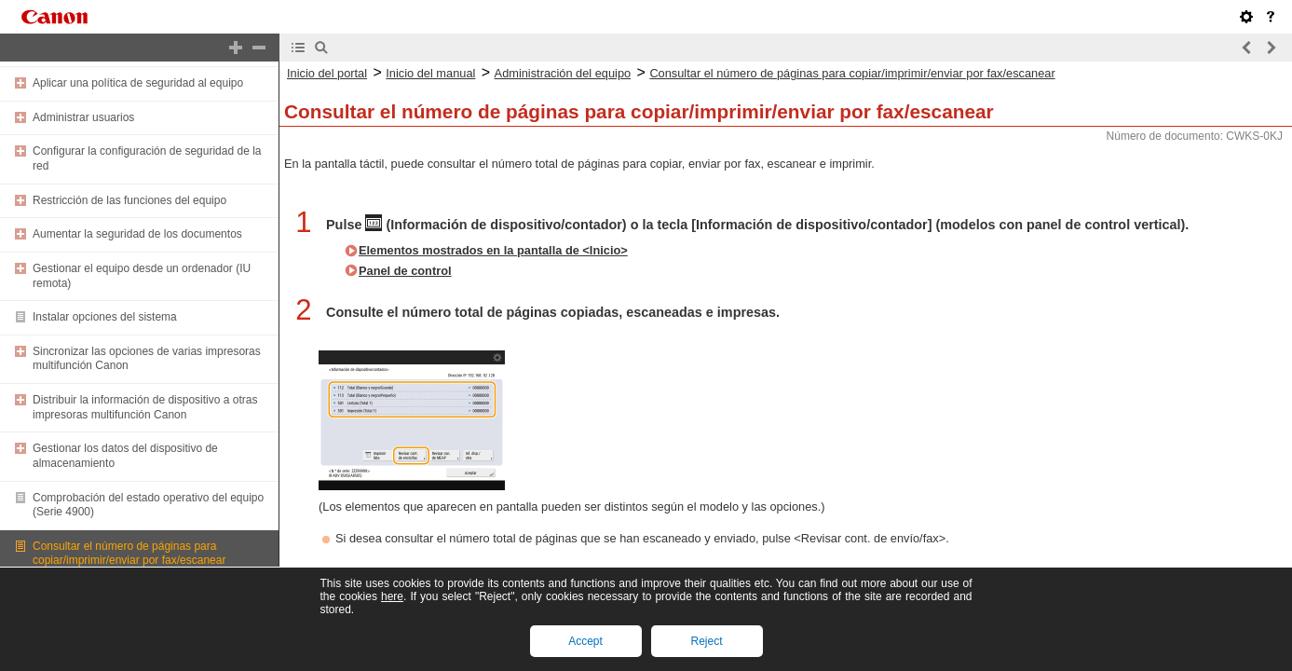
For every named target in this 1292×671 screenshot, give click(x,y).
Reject (706, 641)
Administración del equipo (563, 73)
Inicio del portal (327, 73)
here (392, 596)
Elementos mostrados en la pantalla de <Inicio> (493, 250)
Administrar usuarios (83, 117)
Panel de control (405, 271)
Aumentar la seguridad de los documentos (137, 233)
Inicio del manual (430, 73)
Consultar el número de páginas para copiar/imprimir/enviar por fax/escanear (129, 554)
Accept (585, 641)
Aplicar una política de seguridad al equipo (138, 82)
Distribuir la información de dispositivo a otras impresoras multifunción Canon (145, 407)
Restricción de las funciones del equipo (129, 200)
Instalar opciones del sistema (105, 316)
